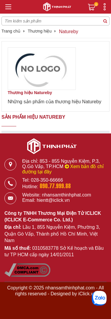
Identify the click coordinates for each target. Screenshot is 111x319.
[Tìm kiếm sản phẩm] (105, 21)
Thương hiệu (40, 31)
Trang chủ (10, 31)
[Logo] (55, 7)
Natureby (68, 31)
